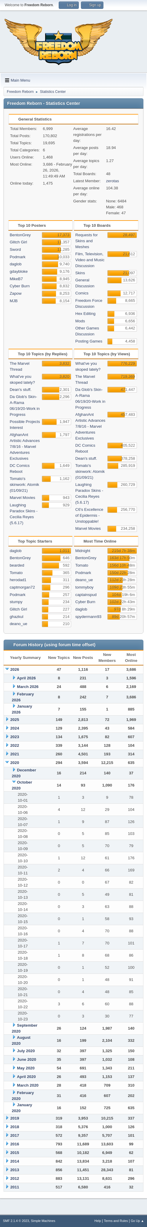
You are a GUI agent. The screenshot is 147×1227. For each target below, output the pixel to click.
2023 (14, 737)
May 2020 (25, 1068)
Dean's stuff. (20, 389)
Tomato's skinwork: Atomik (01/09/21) (24, 484)
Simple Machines (43, 1221)
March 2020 (28, 1085)
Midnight (82, 550)
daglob (16, 264)
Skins (80, 273)
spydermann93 (88, 616)
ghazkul (16, 616)
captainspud (86, 594)
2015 (14, 1152)
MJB (14, 301)
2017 (14, 1135)
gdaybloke (19, 271)
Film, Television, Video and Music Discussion (89, 260)
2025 (14, 719)
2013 (14, 1170)
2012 (14, 1178)
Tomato (16, 572)
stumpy (16, 602)
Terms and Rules (116, 1221)
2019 (14, 1118)
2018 (14, 1127)
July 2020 (26, 1051)
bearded (17, 565)
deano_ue (18, 624)
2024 (14, 728)
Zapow (16, 293)
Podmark (17, 257)
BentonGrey (20, 235)
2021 (14, 754)
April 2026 (26, 678)
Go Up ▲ (137, 1221)
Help (98, 1221)
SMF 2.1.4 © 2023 (16, 1221)
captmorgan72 (22, 587)
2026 (14, 669)
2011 (14, 1187)
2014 (14, 1161)
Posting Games (88, 341)
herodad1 (18, 580)
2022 (14, 745)
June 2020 (26, 1059)
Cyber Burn (20, 286)
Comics (81, 293)
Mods (80, 321)
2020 (14, 762)
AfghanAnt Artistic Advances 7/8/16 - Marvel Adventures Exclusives (25, 446)
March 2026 (28, 686)
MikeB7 (16, 279)
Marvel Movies (22, 497)
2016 (14, 1144)
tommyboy (84, 587)
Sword (15, 249)
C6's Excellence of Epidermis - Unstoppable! (89, 515)
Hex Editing (85, 313)
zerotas (112, 181)
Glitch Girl (18, 242)
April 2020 (26, 1076)
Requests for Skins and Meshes (86, 241)
